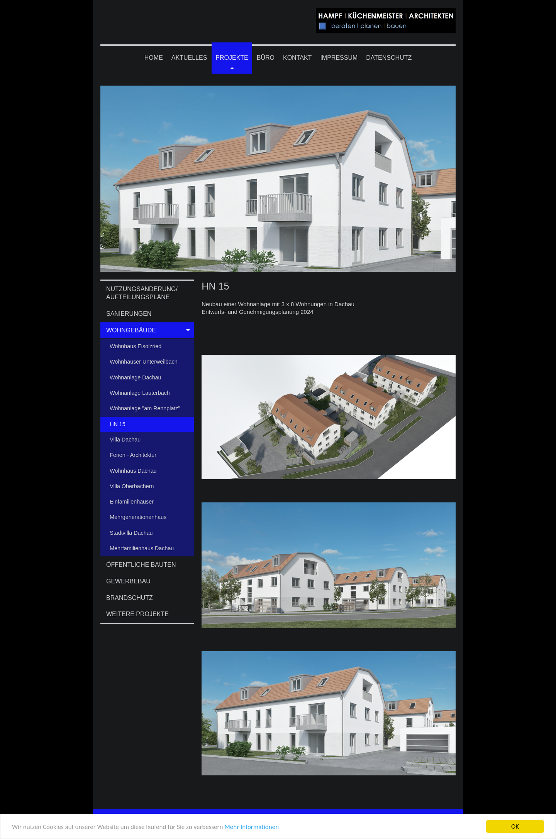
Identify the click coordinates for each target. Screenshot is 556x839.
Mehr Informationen (251, 827)
